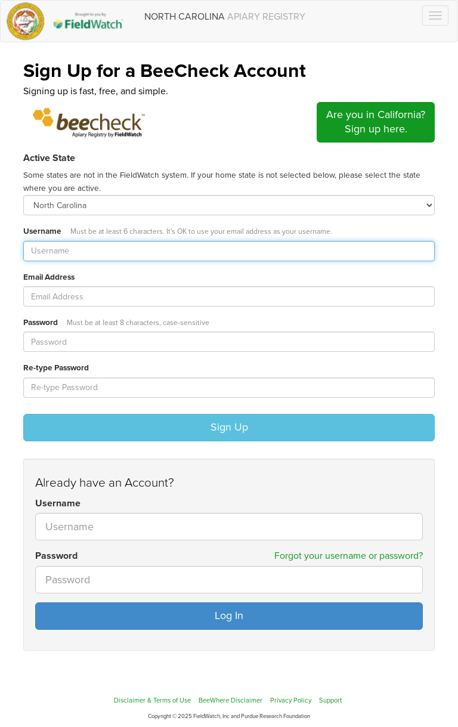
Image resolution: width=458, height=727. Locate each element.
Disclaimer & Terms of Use (152, 700)
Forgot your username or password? (348, 556)
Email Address (49, 277)
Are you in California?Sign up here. (375, 121)
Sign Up (229, 427)
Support (330, 700)
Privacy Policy (290, 700)
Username (177, 231)
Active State (49, 158)
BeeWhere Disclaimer (230, 700)
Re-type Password (56, 368)
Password (116, 322)
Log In (229, 615)
